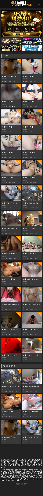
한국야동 (5, 56)
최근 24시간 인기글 (9, 366)
